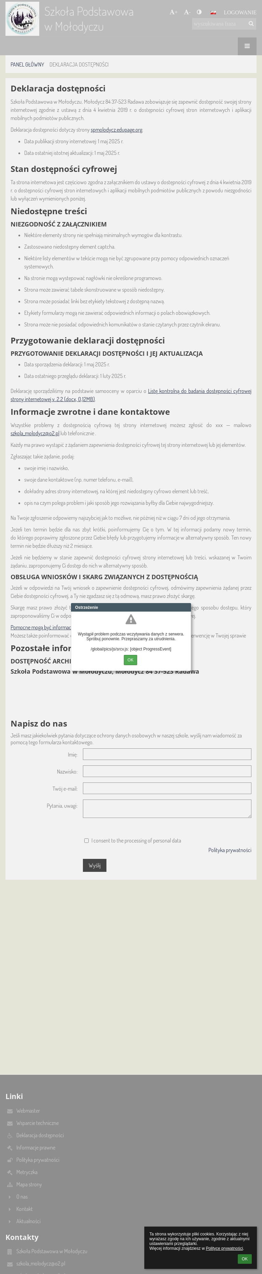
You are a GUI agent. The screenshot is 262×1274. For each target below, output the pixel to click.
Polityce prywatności (224, 1248)
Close (186, 607)
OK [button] (245, 1259)
